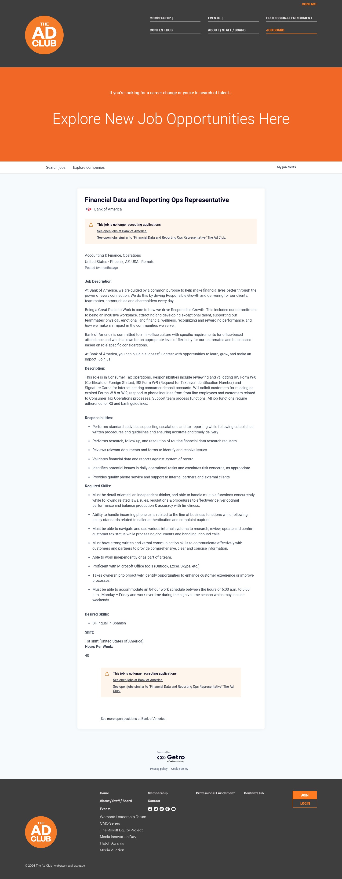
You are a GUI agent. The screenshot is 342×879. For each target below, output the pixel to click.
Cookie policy (179, 768)
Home (104, 793)
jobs (55, 167)
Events (216, 18)
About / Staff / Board (227, 30)
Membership (162, 18)
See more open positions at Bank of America (133, 719)
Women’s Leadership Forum (123, 817)
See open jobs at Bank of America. (122, 231)
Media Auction (112, 850)
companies (89, 167)
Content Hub (161, 30)
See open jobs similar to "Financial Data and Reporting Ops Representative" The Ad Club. (161, 237)
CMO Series (110, 823)
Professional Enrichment (289, 18)
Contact (309, 4)
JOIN (305, 795)
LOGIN (305, 803)
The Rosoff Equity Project (121, 830)
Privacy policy (158, 768)
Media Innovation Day (118, 836)
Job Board (275, 30)
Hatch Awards (112, 843)
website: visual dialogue (69, 865)
